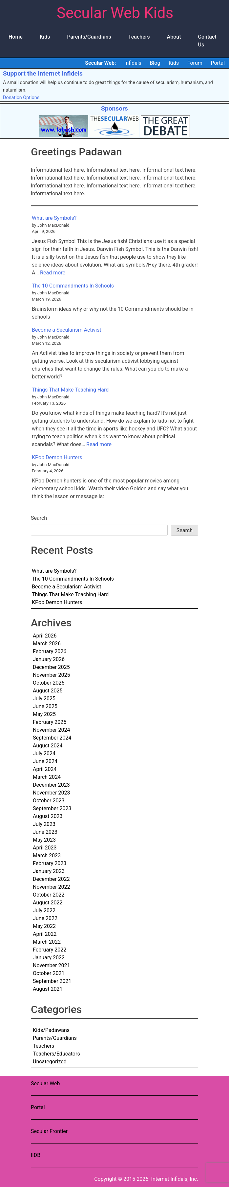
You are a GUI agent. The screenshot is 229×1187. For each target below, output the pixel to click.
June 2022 (45, 918)
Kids (45, 37)
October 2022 (48, 895)
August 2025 (47, 691)
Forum (194, 63)
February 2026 (49, 651)
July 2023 (44, 824)
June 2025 (45, 706)
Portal (218, 63)
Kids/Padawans (51, 1030)
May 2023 (44, 840)
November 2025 (51, 675)
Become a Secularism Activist (66, 330)
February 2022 (49, 950)
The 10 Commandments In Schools (73, 286)
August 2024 (47, 745)
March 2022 (47, 942)
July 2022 (44, 910)
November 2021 (51, 965)
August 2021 (47, 989)
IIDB (35, 1155)
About (174, 37)
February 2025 (49, 722)
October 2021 (48, 973)
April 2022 (45, 934)
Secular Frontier (49, 1131)
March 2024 (47, 777)
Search (39, 518)
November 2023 (51, 793)
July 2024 (44, 753)
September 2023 (52, 808)
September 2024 (52, 738)
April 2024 (45, 769)
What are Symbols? (54, 218)
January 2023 (49, 871)
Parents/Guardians (89, 37)
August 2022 (47, 902)
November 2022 (51, 887)
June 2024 (45, 761)
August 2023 (47, 816)
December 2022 (51, 879)
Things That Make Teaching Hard (70, 390)
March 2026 (47, 643)
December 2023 (51, 785)
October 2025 (48, 683)
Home (16, 37)
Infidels (132, 63)
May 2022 (44, 926)
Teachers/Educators (56, 1054)
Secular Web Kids (115, 13)
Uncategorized (50, 1061)
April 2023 (45, 848)
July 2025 (44, 698)
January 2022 (49, 957)
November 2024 (51, 730)
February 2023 (49, 863)
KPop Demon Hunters (57, 457)
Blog (155, 63)
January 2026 (49, 659)
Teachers (139, 37)
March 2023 (47, 855)
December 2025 (51, 667)
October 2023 (48, 800)
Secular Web (45, 1083)
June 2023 (45, 832)
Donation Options (21, 97)
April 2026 (45, 636)
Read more (52, 273)
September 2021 (52, 981)
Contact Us (207, 41)
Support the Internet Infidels (43, 73)
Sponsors (114, 108)
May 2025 (44, 714)
